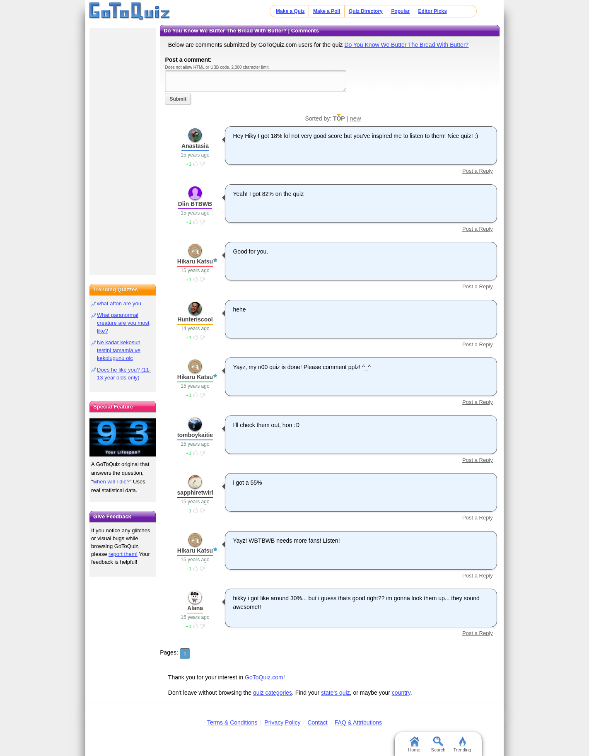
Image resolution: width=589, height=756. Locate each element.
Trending (462, 744)
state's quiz (335, 692)
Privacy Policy (282, 722)
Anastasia (195, 146)
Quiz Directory (366, 11)
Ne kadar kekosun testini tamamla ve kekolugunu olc (118, 350)
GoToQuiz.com (264, 677)
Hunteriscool (195, 319)
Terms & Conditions (232, 722)
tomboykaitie (195, 435)
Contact (317, 722)
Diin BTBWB (195, 203)
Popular (400, 11)
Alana (195, 608)
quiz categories (272, 692)
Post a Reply (477, 171)
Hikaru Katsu (195, 261)
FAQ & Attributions (358, 722)
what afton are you (119, 303)
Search (438, 744)
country (401, 692)
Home (414, 744)
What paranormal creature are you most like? (123, 323)
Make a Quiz (290, 11)
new (355, 118)
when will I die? (111, 481)
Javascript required (255, 81)
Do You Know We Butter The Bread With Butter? (406, 44)
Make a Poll (326, 11)
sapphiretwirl (195, 492)
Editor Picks (432, 11)
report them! (123, 554)
